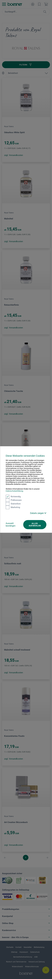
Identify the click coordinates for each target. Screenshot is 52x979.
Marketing (13, 507)
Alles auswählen (35, 524)
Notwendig (13, 496)
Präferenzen (14, 500)
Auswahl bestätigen (10, 524)
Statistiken (13, 504)
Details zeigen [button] (38, 513)
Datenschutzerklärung (14, 491)
